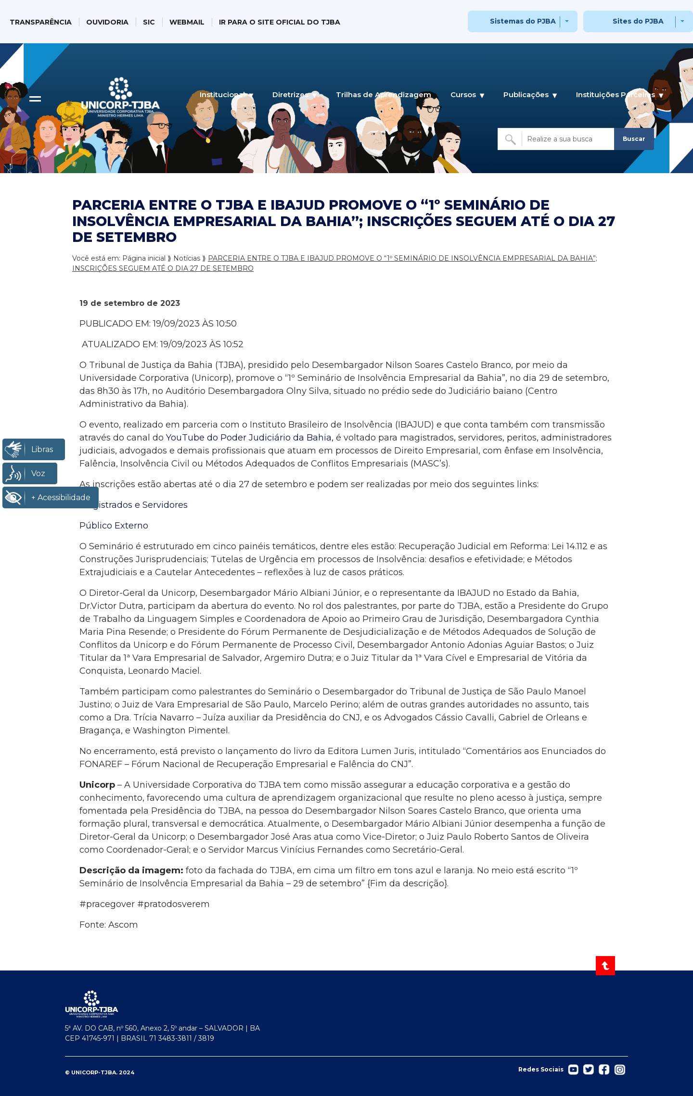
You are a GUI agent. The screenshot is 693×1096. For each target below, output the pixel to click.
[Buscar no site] (557, 139)
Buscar (634, 138)
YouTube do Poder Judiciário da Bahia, (250, 437)
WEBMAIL (187, 22)
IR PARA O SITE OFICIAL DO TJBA (279, 22)
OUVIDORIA (107, 22)
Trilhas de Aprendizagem (383, 94)
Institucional (222, 94)
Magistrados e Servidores (133, 505)
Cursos (463, 94)
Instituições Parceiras (615, 94)
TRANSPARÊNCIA (41, 22)
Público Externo (113, 525)
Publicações (526, 94)
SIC (149, 22)
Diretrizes (290, 94)
